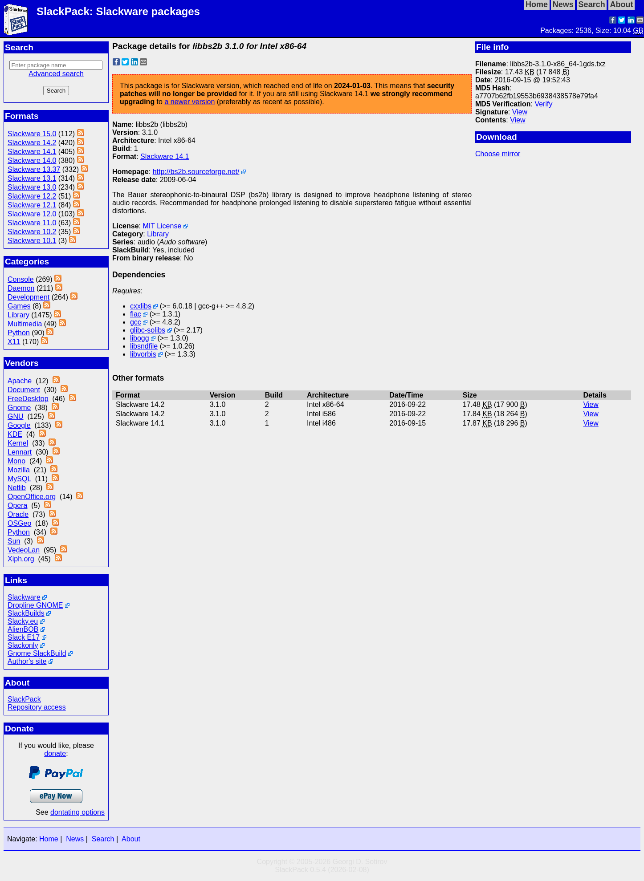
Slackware (24, 597)
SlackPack (24, 699)
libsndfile (144, 346)
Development (28, 297)
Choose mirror (497, 154)
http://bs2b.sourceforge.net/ (196, 171)
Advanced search (56, 73)
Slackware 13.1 (32, 178)
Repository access (37, 707)
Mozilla (19, 470)
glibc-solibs (147, 330)
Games (19, 306)
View (519, 112)
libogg (139, 338)
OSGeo (19, 523)
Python (19, 333)
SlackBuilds (26, 613)
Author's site (27, 661)
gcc (135, 322)
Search (103, 839)
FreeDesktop (28, 398)
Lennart (20, 452)
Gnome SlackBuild (37, 653)
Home (48, 839)
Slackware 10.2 (32, 231)
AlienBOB (23, 629)
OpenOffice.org (32, 496)
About (131, 839)
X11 (14, 341)
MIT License (162, 226)
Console (21, 279)
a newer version (189, 102)
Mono (16, 461)
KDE (15, 434)
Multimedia (25, 324)
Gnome (19, 407)
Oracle (18, 514)
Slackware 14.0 (32, 160)
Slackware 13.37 (34, 169)
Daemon (21, 288)
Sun (14, 541)
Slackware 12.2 (32, 196)
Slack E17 (24, 637)
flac (135, 314)
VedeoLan (24, 550)
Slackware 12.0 (32, 214)
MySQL (19, 479)
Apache (20, 381)
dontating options (77, 812)
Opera (17, 505)
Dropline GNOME (35, 605)
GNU (16, 416)
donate (55, 753)
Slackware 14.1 (32, 151)
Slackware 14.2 (32, 142)
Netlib (17, 487)
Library (18, 315)
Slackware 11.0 (32, 223)
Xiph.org (21, 559)
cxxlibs (140, 306)
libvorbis (143, 354)
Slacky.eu (23, 621)
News (75, 839)
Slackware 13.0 (32, 187)
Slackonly (23, 645)
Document (24, 390)
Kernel (18, 443)
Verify (543, 104)
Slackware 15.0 (32, 134)
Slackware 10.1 (32, 240)
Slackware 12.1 (32, 205)
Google (19, 425)
